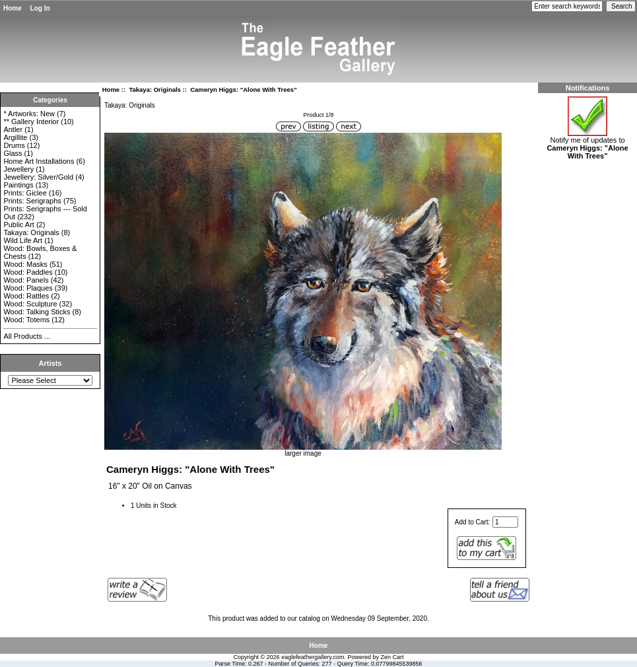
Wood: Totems (26, 320)
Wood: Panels (25, 280)
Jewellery (18, 169)
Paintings (18, 185)
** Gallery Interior (31, 121)
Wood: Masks (25, 264)
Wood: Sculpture (30, 304)
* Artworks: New (29, 114)
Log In (40, 8)
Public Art (18, 224)
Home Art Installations (38, 161)
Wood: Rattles (26, 296)
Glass (12, 153)
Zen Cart (392, 657)
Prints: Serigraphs (32, 201)
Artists (50, 363)
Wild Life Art (22, 240)
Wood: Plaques (27, 288)
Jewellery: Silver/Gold (38, 177)
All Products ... (26, 336)
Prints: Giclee (24, 193)
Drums (13, 145)
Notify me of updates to (587, 144)
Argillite (15, 137)
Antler (12, 129)
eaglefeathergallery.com (312, 657)
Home (12, 8)
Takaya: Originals (155, 89)
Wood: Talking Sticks (36, 312)
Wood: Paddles (27, 272)
